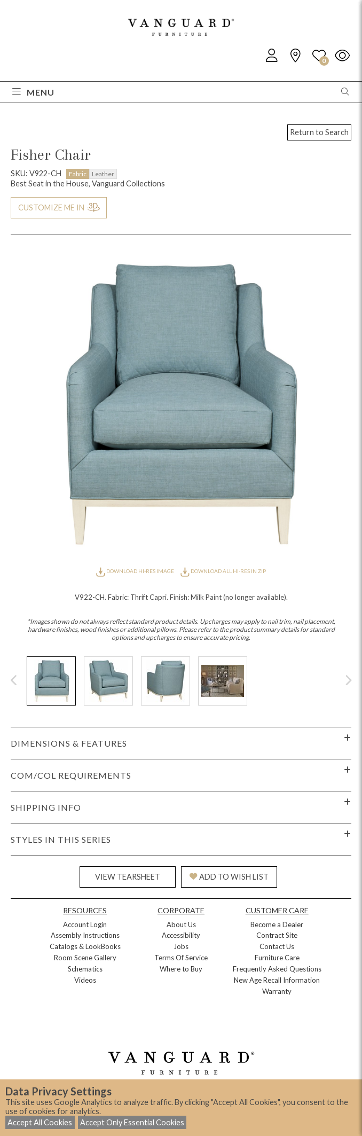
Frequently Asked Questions (277, 969)
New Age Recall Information (277, 980)
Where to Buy (181, 969)
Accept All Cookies (39, 1122)
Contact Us (276, 946)
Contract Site (276, 935)
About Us (181, 924)
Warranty (277, 991)
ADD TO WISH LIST (229, 876)
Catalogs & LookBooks (85, 946)
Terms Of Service (181, 957)
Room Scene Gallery (85, 957)
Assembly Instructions (85, 935)
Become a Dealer (276, 924)
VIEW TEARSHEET (127, 876)
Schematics (85, 969)
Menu (33, 92)
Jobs (181, 946)
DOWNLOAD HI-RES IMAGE (135, 571)
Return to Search (319, 132)
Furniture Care (277, 957)
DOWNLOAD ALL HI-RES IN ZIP (223, 571)
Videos (85, 980)
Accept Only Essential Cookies (132, 1122)
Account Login (85, 924)
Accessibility (181, 935)
